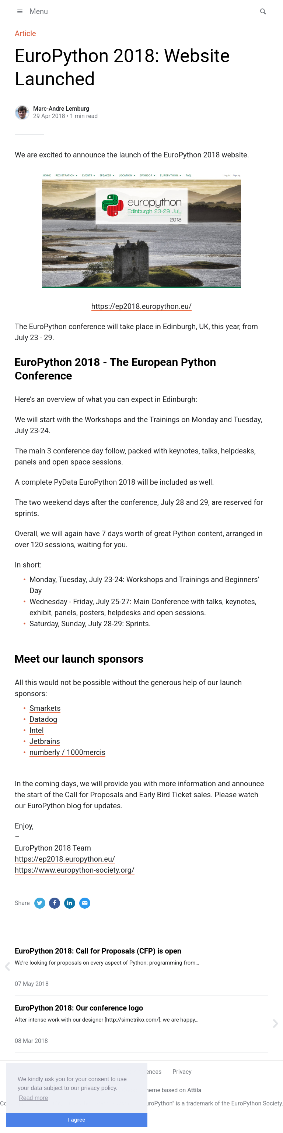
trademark (199, 1103)
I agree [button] (76, 1120)
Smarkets (44, 708)
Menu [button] (31, 11)
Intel (36, 730)
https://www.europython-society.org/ (74, 870)
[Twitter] (39, 903)
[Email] (84, 903)
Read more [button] (33, 1098)
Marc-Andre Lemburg (61, 108)
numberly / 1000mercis (67, 752)
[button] (261, 11)
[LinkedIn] (69, 903)
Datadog (43, 719)
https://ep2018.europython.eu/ (141, 306)
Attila (194, 1090)
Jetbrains (44, 741)
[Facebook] (54, 903)
